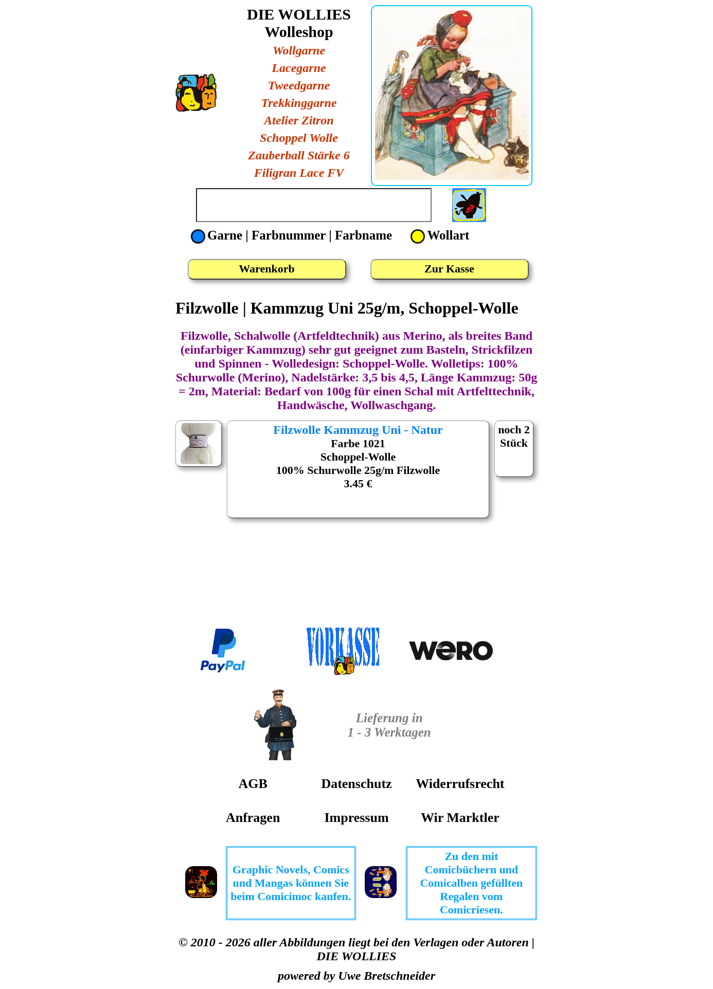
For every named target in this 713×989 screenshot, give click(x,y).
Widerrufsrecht (460, 783)
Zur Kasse (449, 268)
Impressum (356, 817)
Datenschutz (356, 783)
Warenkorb (266, 268)
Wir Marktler (460, 817)
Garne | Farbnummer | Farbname (293, 235)
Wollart (440, 235)
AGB (252, 783)
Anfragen (253, 817)
